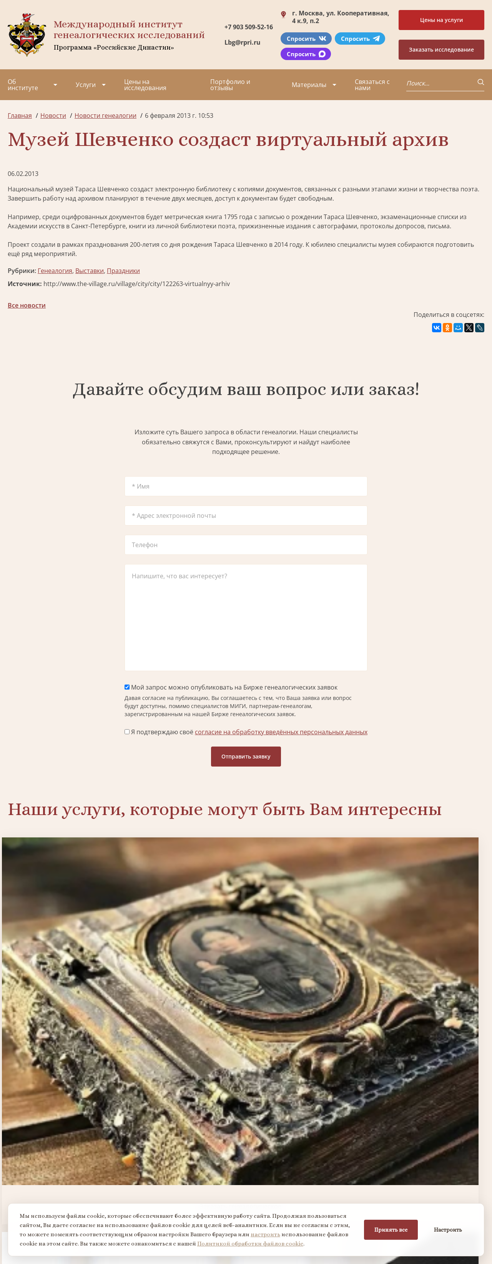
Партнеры (74, 1151)
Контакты (73, 1192)
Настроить (448, 1230)
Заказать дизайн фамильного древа (427, 1075)
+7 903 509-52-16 (248, 27)
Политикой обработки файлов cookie (250, 1243)
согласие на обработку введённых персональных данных (281, 732)
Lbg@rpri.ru (242, 42)
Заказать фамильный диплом (427, 945)
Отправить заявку (246, 756)
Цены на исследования (145, 85)
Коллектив (23, 1178)
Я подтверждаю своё (246, 732)
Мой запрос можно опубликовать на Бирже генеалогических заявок (231, 687)
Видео (17, 1192)
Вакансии (73, 1178)
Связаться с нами (372, 85)
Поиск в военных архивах (185, 1075)
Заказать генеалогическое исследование (64, 945)
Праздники (123, 270)
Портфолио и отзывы (230, 85)
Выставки (89, 270)
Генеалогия (55, 270)
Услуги (86, 85)
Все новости (27, 305)
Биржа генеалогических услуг (185, 945)
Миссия (70, 1164)
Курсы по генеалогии (284, 1201)
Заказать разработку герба (64, 1075)
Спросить (306, 38)
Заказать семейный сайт (306, 945)
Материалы (309, 85)
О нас (16, 1151)
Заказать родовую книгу (306, 1075)
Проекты (21, 1164)
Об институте (23, 85)
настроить (265, 1234)
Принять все (390, 1230)
